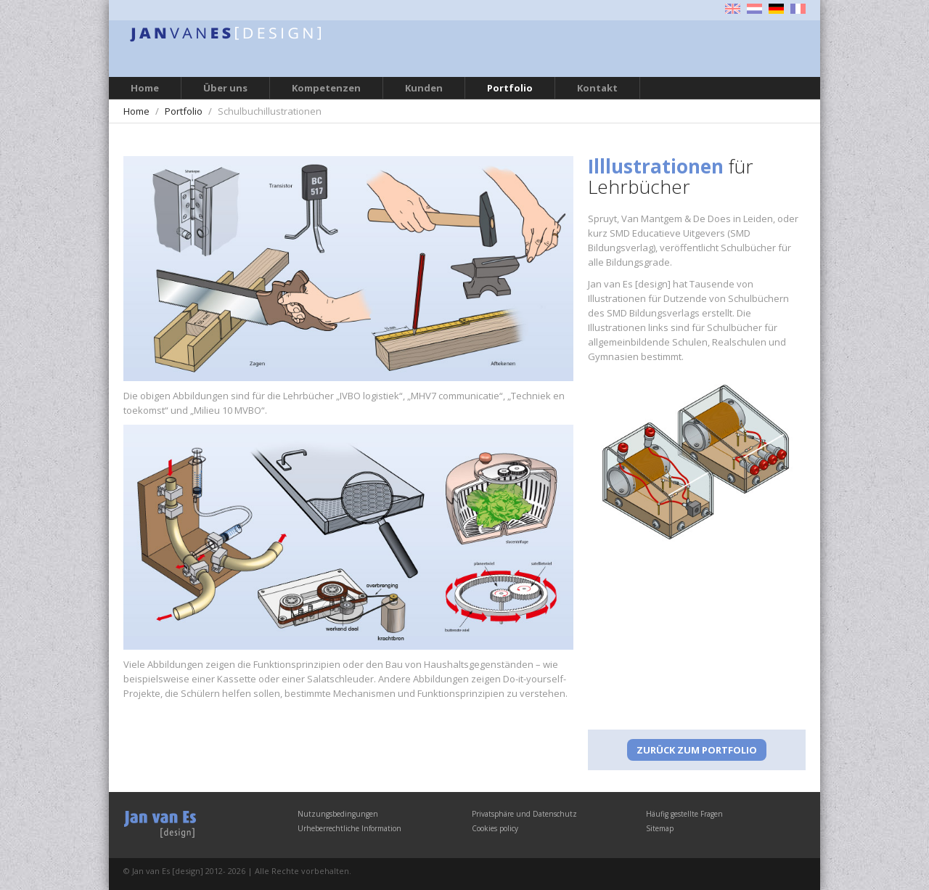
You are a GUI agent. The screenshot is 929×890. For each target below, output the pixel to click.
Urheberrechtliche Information (349, 828)
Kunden (424, 87)
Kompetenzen (326, 87)
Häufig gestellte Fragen (684, 814)
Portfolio (510, 87)
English (732, 9)
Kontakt (597, 87)
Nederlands (754, 9)
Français (798, 9)
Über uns (225, 87)
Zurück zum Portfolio (697, 749)
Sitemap (660, 828)
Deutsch (776, 9)
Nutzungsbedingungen (338, 814)
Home (145, 87)
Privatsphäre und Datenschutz (524, 814)
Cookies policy (495, 828)
